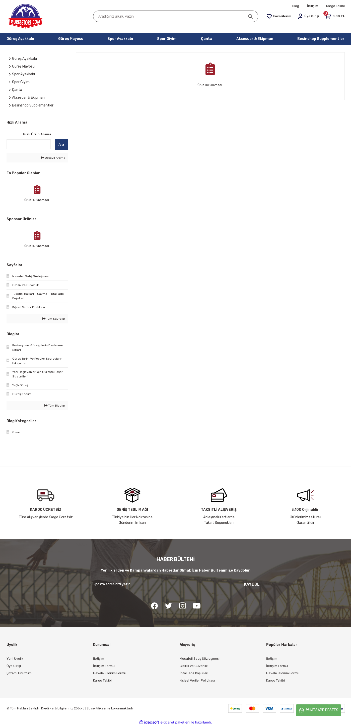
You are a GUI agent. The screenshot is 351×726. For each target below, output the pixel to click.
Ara (61, 144)
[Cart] (335, 16)
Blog (295, 6)
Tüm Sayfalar (53, 318)
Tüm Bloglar (54, 405)
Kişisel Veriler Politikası (197, 680)
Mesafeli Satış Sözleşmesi (200, 658)
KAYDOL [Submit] (252, 584)
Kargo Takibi (335, 6)
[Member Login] (308, 16)
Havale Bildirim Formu (109, 673)
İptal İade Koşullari (194, 673)
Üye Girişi (14, 666)
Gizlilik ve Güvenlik (194, 666)
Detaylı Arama (53, 157)
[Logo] (26, 16)
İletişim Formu (104, 666)
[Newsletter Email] (176, 586)
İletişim (312, 6)
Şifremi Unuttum (19, 673)
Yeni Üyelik (15, 658)
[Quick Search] (29, 144)
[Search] (175, 16)
